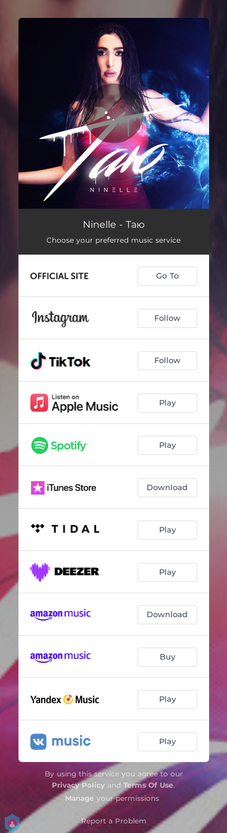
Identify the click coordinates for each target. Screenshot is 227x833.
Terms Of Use (148, 785)
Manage (79, 798)
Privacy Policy (78, 785)
